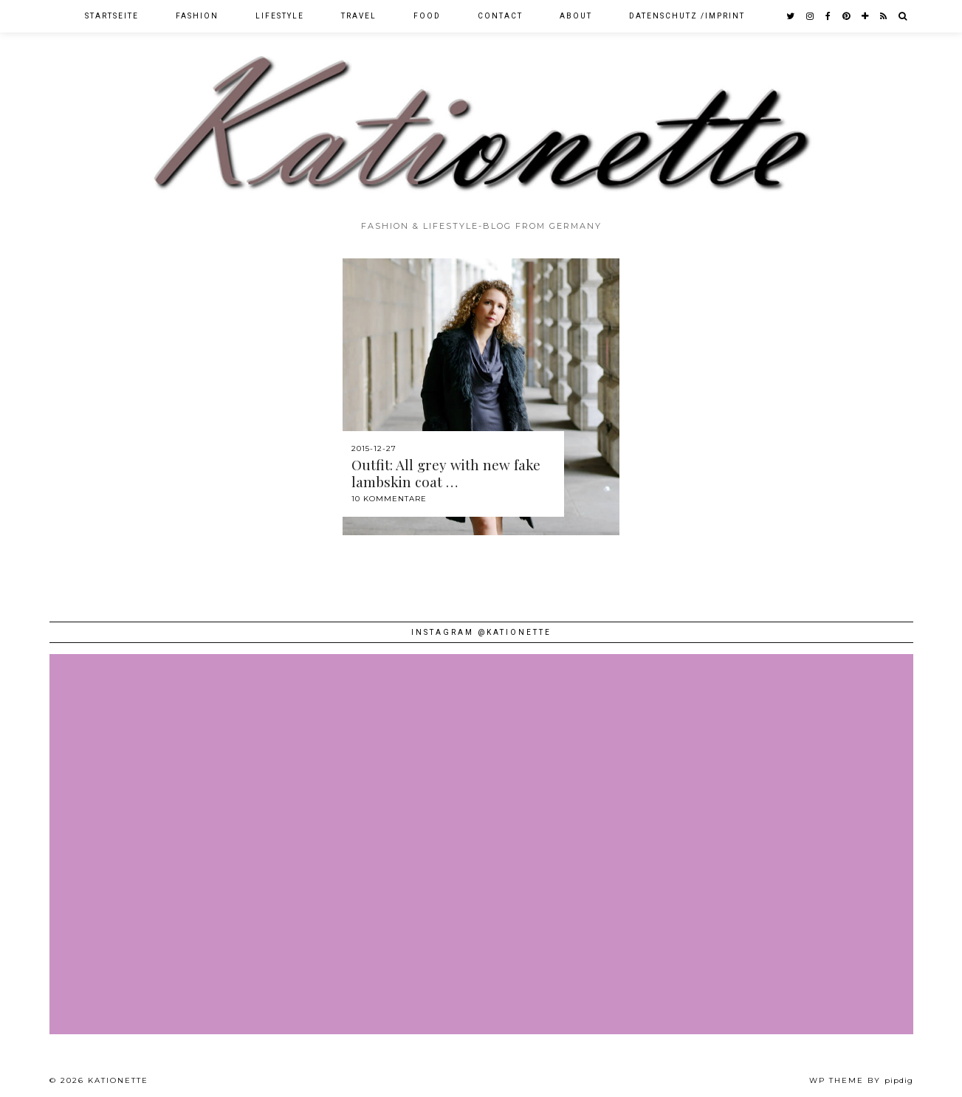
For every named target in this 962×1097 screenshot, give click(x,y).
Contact (500, 16)
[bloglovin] (866, 16)
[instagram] (810, 16)
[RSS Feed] (884, 16)
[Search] (903, 16)
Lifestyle (279, 16)
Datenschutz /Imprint (687, 16)
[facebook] (828, 16)
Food (427, 16)
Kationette (118, 1080)
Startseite (112, 16)
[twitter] (791, 16)
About (576, 16)
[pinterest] (846, 16)
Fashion (197, 16)
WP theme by (861, 1080)
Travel (359, 16)
